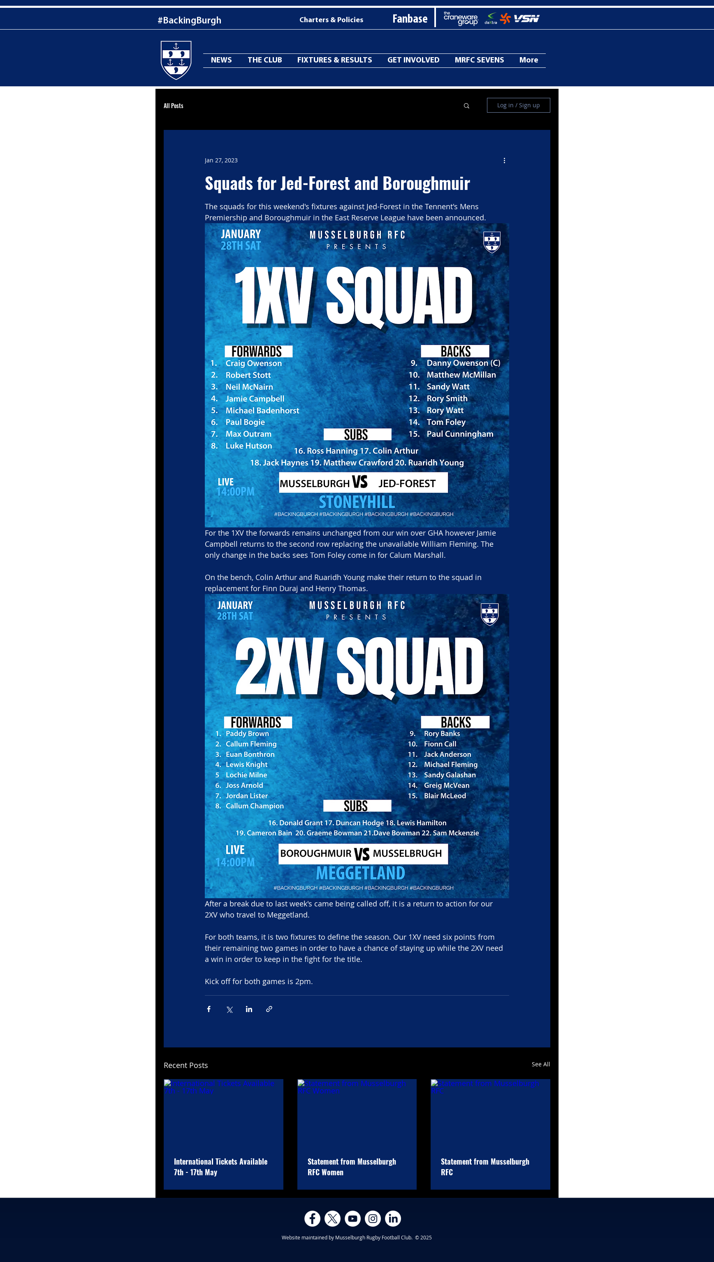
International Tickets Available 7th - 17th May (220, 1166)
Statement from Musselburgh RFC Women (352, 1166)
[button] (467, 105)
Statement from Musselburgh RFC (485, 1166)
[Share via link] (269, 1009)
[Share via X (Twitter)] (229, 1009)
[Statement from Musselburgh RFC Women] (357, 1112)
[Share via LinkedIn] (249, 1009)
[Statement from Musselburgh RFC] (490, 1112)
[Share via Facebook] (209, 1009)
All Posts (173, 105)
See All (541, 1064)
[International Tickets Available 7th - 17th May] (223, 1112)
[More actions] (504, 160)
